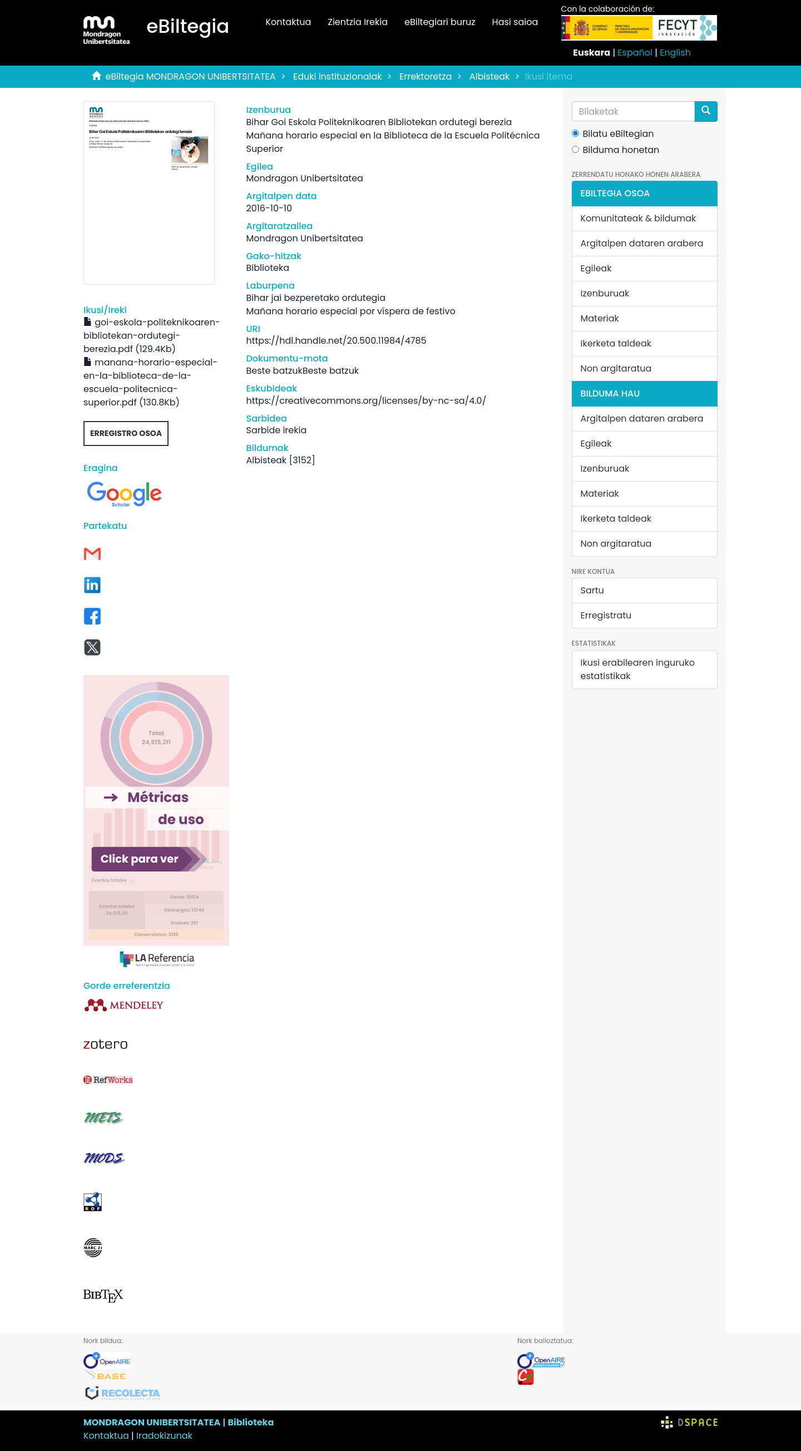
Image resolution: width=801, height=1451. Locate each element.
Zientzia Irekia (358, 22)
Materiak (600, 318)
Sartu (592, 590)
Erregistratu (606, 615)
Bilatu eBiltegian (613, 133)
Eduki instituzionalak (337, 76)
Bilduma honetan (616, 149)
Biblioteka (251, 1422)
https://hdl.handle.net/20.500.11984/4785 (336, 340)
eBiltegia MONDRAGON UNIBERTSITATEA (191, 76)
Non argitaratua (616, 368)
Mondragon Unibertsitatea (304, 178)
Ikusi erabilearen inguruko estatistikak (638, 669)
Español (634, 52)
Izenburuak (605, 293)
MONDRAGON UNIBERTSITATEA (151, 1422)
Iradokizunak (164, 1435)
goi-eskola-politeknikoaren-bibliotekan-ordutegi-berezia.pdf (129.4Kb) (151, 335)
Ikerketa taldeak (616, 343)
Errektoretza (425, 76)
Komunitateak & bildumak (638, 218)
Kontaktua (288, 22)
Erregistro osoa (126, 433)
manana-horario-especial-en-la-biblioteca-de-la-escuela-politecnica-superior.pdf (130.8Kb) (150, 382)
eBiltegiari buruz (440, 22)
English (675, 52)
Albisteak (489, 76)
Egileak (596, 268)
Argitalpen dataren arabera (642, 243)
